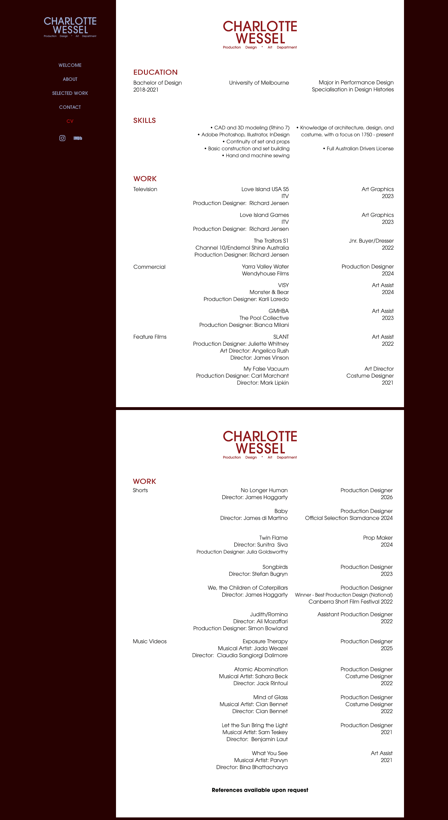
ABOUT (70, 79)
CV (70, 121)
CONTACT (70, 107)
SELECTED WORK (70, 93)
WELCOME (70, 65)
